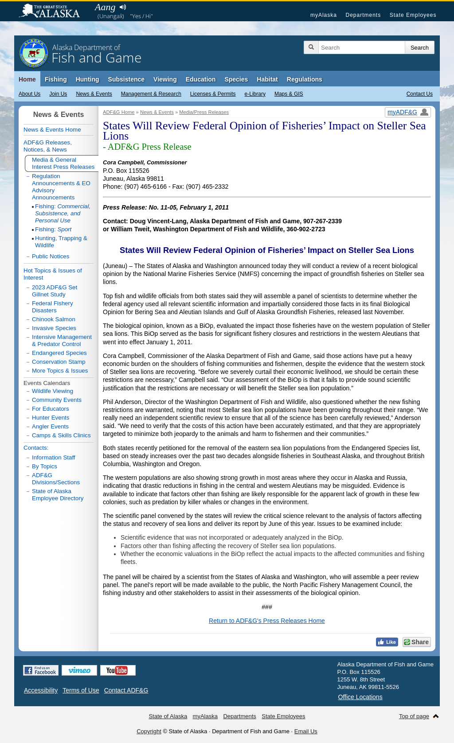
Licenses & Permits (213, 94)
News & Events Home (52, 129)
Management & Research (151, 94)
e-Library (255, 94)
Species (236, 79)
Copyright (149, 731)
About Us (29, 94)
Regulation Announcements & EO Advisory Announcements (61, 187)
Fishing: (62, 213)
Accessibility (41, 690)
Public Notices (50, 256)
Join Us (58, 94)
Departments (363, 15)
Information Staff (53, 457)
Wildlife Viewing (52, 391)
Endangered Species (59, 353)
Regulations (304, 79)
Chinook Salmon (53, 319)
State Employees (413, 15)
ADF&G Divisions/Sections (56, 479)
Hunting (87, 79)
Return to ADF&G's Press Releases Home (267, 620)
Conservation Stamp (59, 361)
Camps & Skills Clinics (61, 435)
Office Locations (360, 696)
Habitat (267, 79)
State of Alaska (54, 11)
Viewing (165, 79)
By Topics (44, 466)
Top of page (414, 716)
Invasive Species (54, 328)
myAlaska (323, 15)
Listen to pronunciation (122, 7)
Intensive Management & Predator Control (62, 340)
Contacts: (35, 447)
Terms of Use (81, 690)
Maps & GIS (288, 94)
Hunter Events (50, 417)
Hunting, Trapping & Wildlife (61, 242)
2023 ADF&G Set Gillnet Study (54, 291)
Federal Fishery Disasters (52, 307)
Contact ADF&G (126, 690)
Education (201, 79)
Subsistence (126, 79)
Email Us (305, 731)
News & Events (94, 94)
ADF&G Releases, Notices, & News (47, 146)
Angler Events (50, 426)
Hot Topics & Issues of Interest (52, 274)
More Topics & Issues (60, 370)
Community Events (57, 400)
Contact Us (420, 94)
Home (27, 79)
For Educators (50, 408)
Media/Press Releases (204, 112)
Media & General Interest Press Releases (63, 163)
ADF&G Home (119, 112)
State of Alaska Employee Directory (57, 495)
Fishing (56, 79)
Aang (105, 6)
